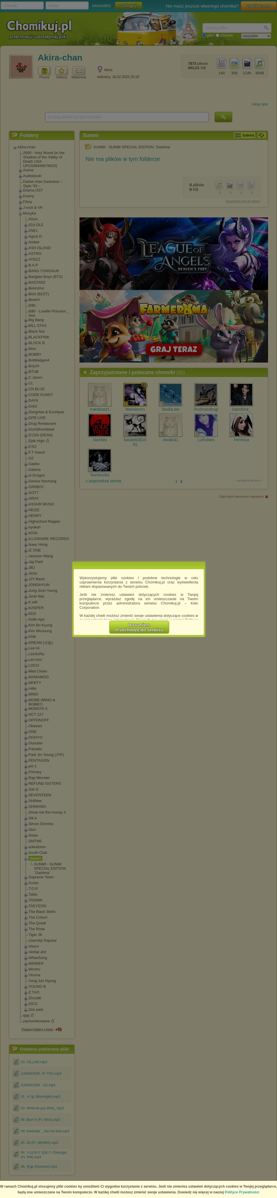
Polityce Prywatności (242, 1192)
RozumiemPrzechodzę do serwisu (139, 627)
